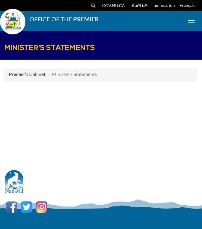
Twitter (26, 207)
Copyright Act (146, 190)
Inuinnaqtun (163, 5)
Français (187, 5)
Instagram (41, 207)
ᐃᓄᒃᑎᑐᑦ (140, 5)
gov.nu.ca (113, 5)
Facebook (11, 207)
